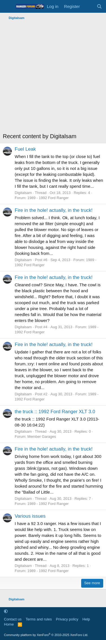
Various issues (30, 516)
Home (9, 624)
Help (86, 619)
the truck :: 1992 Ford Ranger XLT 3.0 (55, 411)
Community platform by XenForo (46, 635)
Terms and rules (39, 619)
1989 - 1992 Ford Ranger (48, 198)
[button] (6, 611)
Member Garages (41, 436)
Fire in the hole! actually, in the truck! (54, 210)
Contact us (12, 619)
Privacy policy (67, 619)
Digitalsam (23, 193)
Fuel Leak (25, 149)
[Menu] (7, 6)
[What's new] (88, 6)
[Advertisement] (53, 78)
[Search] (99, 6)
